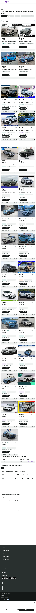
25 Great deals (30, 461)
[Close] (35, 603)
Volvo (2, 9)
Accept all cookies (26, 609)
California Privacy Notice (5, 597)
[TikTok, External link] (2, 583)
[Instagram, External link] (2, 588)
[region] (18, 607)
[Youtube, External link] (2, 586)
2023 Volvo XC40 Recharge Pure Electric (8, 461)
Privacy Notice (3, 595)
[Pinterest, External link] (2, 589)
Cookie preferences (9, 609)
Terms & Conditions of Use (5, 593)
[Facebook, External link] (2, 585)
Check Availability (5, 47)
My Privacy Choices (5, 599)
